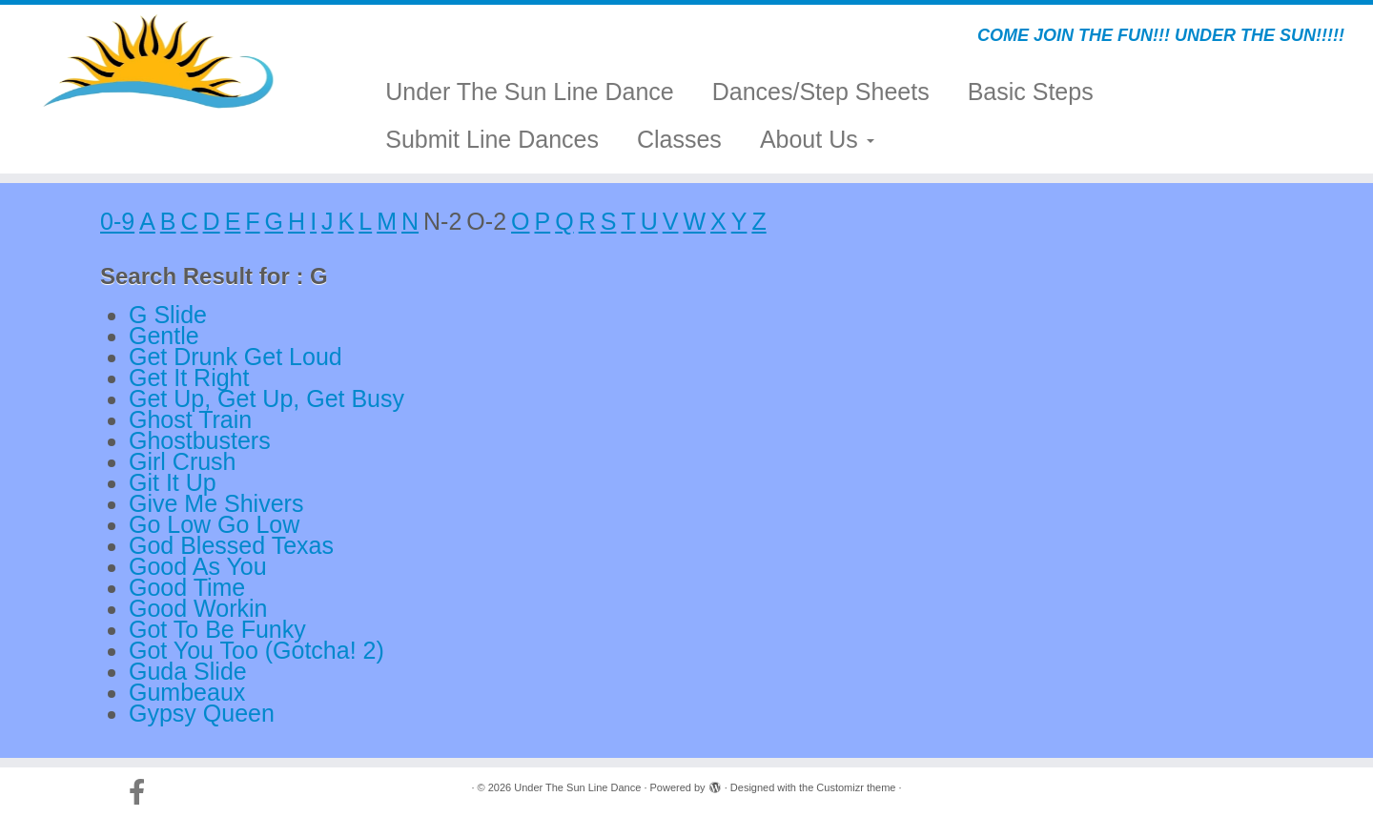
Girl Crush (182, 461)
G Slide (168, 314)
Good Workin (198, 608)
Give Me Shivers (216, 503)
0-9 (117, 221)
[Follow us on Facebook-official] (143, 792)
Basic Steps (1031, 91)
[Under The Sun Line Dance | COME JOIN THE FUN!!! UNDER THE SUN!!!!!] (158, 62)
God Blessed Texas (231, 545)
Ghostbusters (200, 440)
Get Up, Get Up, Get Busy (266, 398)
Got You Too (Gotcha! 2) (256, 650)
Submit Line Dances (492, 139)
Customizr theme (855, 787)
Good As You (198, 566)
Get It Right (189, 377)
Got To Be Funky (217, 629)
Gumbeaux (187, 692)
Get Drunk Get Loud (235, 356)
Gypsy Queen (202, 713)
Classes (679, 139)
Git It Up (172, 482)
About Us (817, 139)
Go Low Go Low (214, 524)
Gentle (164, 335)
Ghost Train (190, 419)
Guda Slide (188, 671)
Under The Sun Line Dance (529, 91)
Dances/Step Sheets (821, 91)
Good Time (187, 587)
